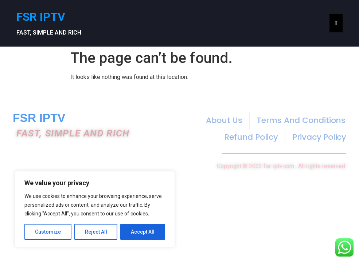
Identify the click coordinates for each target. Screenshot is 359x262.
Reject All (96, 232)
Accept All (143, 232)
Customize (48, 232)
